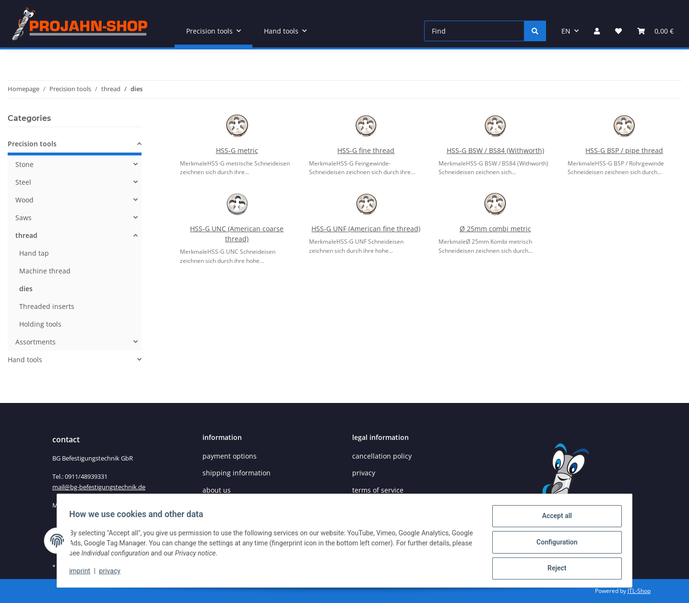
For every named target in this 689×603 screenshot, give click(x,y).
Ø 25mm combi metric (495, 228)
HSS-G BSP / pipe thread (624, 150)
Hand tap (34, 253)
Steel (23, 182)
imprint (83, 573)
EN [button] (565, 30)
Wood (24, 199)
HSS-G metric (237, 150)
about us (216, 490)
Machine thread (45, 270)
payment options (229, 456)
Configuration (553, 544)
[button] (596, 30)
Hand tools (25, 359)
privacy (112, 573)
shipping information (236, 472)
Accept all (554, 519)
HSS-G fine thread (365, 150)
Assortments (35, 341)
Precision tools (32, 143)
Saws (23, 217)
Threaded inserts (46, 306)
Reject (553, 569)
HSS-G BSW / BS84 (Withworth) (495, 150)
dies (26, 288)
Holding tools (40, 324)
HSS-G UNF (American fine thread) (365, 228)
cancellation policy (382, 456)
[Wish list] (618, 30)
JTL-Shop (639, 591)
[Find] (474, 31)
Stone (24, 164)
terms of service (378, 490)
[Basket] (655, 30)
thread (26, 235)
